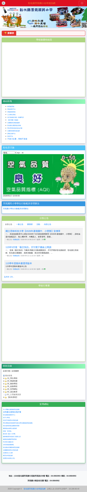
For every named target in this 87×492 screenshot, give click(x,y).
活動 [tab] (38, 224)
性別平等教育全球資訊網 (10, 420)
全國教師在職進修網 (13, 123)
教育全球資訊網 (8, 455)
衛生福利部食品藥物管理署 (11, 426)
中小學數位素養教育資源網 (11, 409)
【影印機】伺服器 (12, 120)
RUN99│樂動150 (8, 442)
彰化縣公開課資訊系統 (14, 125)
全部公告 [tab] (8, 224)
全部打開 (6, 371)
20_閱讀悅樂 (12, 381)
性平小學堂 (6, 417)
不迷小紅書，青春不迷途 (17, 139)
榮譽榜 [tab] (30, 224)
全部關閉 (15, 371)
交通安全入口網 (8, 453)
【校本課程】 (12, 397)
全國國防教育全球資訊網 (10, 450)
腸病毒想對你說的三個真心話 (12, 436)
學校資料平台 (11, 109)
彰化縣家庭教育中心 (9, 415)
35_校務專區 (12, 386)
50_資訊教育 (12, 392)
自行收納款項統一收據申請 (15, 117)
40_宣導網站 (12, 389)
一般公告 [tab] (19, 224)
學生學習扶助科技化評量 (14, 128)
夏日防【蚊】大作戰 (9, 434)
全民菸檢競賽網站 (8, 444)
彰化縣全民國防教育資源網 (11, 447)
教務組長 (16, 239)
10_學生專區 (12, 378)
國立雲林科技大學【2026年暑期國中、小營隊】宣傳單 (33, 231)
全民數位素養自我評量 (12, 412)
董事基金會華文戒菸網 (10, 428)
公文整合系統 (11, 114)
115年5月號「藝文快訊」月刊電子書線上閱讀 (28, 247)
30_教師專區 (12, 384)
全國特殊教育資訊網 (13, 131)
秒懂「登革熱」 (8, 431)
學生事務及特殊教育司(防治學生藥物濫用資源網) (18, 423)
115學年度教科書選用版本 (19, 263)
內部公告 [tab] (47, 224)
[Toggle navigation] (82, 3)
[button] (6, 17)
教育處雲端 (10, 106)
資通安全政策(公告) (9, 458)
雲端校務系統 (11, 112)
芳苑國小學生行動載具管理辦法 (15, 209)
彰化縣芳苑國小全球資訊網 (41, 3)
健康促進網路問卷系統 (10, 439)
